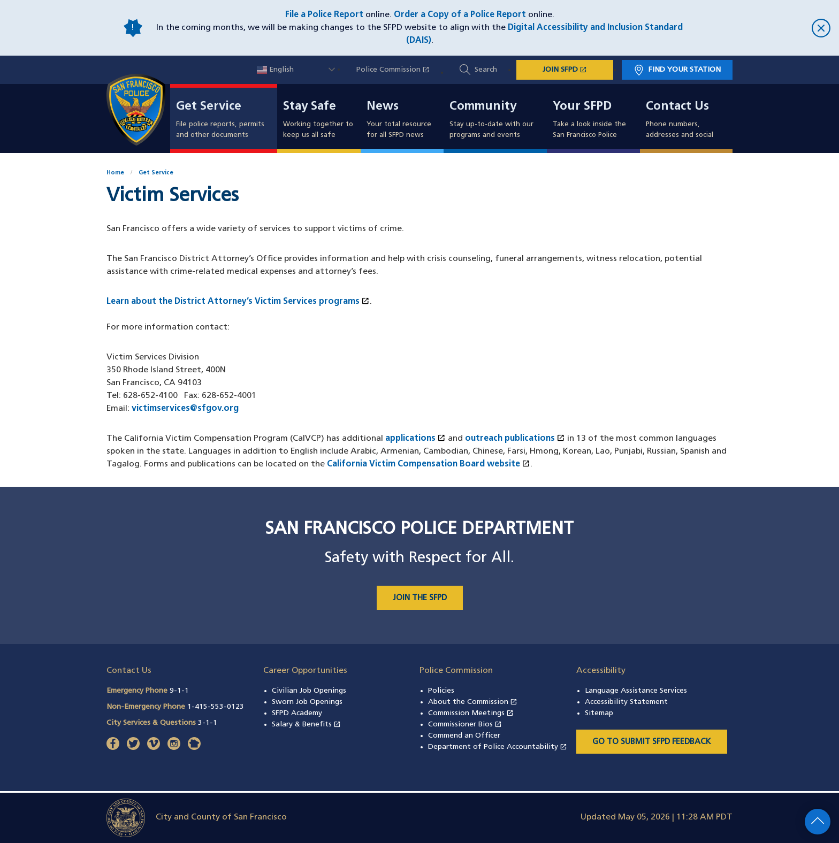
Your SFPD (582, 107)
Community (482, 107)
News (383, 107)
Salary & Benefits (306, 725)
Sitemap (599, 713)
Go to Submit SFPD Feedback (651, 742)
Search (486, 70)
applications (415, 438)
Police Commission (398, 69)
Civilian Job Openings (309, 691)
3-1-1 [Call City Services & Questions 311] (207, 723)
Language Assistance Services (636, 691)
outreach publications (515, 438)
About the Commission (472, 702)
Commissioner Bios (465, 725)
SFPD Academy (297, 713)
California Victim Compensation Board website (428, 464)
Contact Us (677, 107)
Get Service (208, 107)
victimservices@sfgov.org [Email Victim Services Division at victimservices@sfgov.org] (185, 408)
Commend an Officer (464, 736)
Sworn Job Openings (307, 702)
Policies (441, 691)
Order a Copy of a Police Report (460, 15)
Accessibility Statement (626, 702)
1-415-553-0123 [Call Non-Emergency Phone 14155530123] (215, 707)
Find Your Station (685, 70)
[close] (761, 28)
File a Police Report (324, 15)
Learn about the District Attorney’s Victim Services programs (238, 301)
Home (115, 173)
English (275, 70)
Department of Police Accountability (497, 747)
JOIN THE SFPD (420, 598)
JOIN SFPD (578, 69)
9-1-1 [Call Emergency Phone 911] (179, 691)
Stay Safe (309, 107)
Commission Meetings (471, 713)
